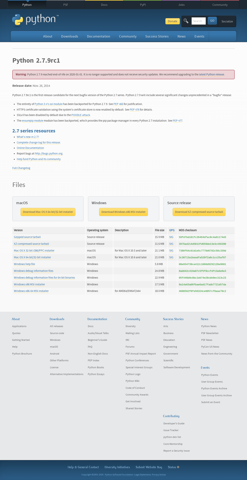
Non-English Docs (98, 353)
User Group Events (212, 381)
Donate (143, 21)
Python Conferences (137, 360)
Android (54, 353)
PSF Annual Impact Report (141, 353)
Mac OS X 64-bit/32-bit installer (32, 257)
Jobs (181, 5)
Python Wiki (132, 381)
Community (220, 5)
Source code (57, 333)
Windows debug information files (33, 271)
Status (173, 467)
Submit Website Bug (149, 467)
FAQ (90, 346)
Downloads (69, 36)
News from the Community (216, 353)
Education (169, 340)
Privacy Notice (159, 474)
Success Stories (157, 36)
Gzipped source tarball (27, 237)
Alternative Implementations (66, 374)
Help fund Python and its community (38, 159)
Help (15, 346)
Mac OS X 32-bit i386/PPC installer (34, 250)
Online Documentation (30, 148)
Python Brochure (22, 353)
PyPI (143, 5)
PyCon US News (210, 346)
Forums (130, 346)
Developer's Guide (173, 423)
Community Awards (137, 394)
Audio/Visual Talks (98, 333)
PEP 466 (118, 104)
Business (168, 333)
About (47, 36)
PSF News (206, 340)
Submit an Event (210, 402)
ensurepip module (32, 120)
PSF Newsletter (210, 333)
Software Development (176, 367)
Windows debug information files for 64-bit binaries (44, 277)
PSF (65, 5)
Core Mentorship (173, 444)
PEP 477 (177, 120)
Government (170, 353)
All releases (56, 326)
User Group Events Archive (216, 395)
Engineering (170, 346)
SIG (171, 237)
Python (27, 5)
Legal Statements (142, 474)
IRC (127, 340)
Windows (55, 340)
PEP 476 (134, 109)
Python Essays (96, 374)
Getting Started (21, 340)
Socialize (227, 21)
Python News (209, 326)
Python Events (209, 375)
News (182, 36)
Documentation (98, 36)
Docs (104, 5)
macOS (54, 346)
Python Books (96, 367)
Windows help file (24, 264)
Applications (19, 326)
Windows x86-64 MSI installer (31, 291)
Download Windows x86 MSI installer (123, 212)
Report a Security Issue (176, 450)
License (54, 367)
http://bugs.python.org (49, 153)
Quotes (16, 333)
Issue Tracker (170, 430)
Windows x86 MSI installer (29, 284)
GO (212, 20)
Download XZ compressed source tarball (199, 212)
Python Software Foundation (119, 474)
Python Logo (133, 374)
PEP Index (93, 360)
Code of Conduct (135, 388)
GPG (171, 230)
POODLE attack (80, 115)
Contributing (171, 416)
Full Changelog (21, 168)
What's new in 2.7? (28, 137)
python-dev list (172, 437)
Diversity (131, 326)
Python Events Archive (214, 388)
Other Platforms (59, 360)
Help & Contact (83, 467)
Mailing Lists (133, 333)
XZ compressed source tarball (31, 244)
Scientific (168, 360)
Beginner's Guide (97, 340)
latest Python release (211, 74)
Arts (165, 326)
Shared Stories (134, 408)
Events (199, 36)
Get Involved (133, 401)
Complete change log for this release (38, 142)
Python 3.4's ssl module (49, 104)
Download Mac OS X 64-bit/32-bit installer (48, 212)
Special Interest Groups (139, 367)
